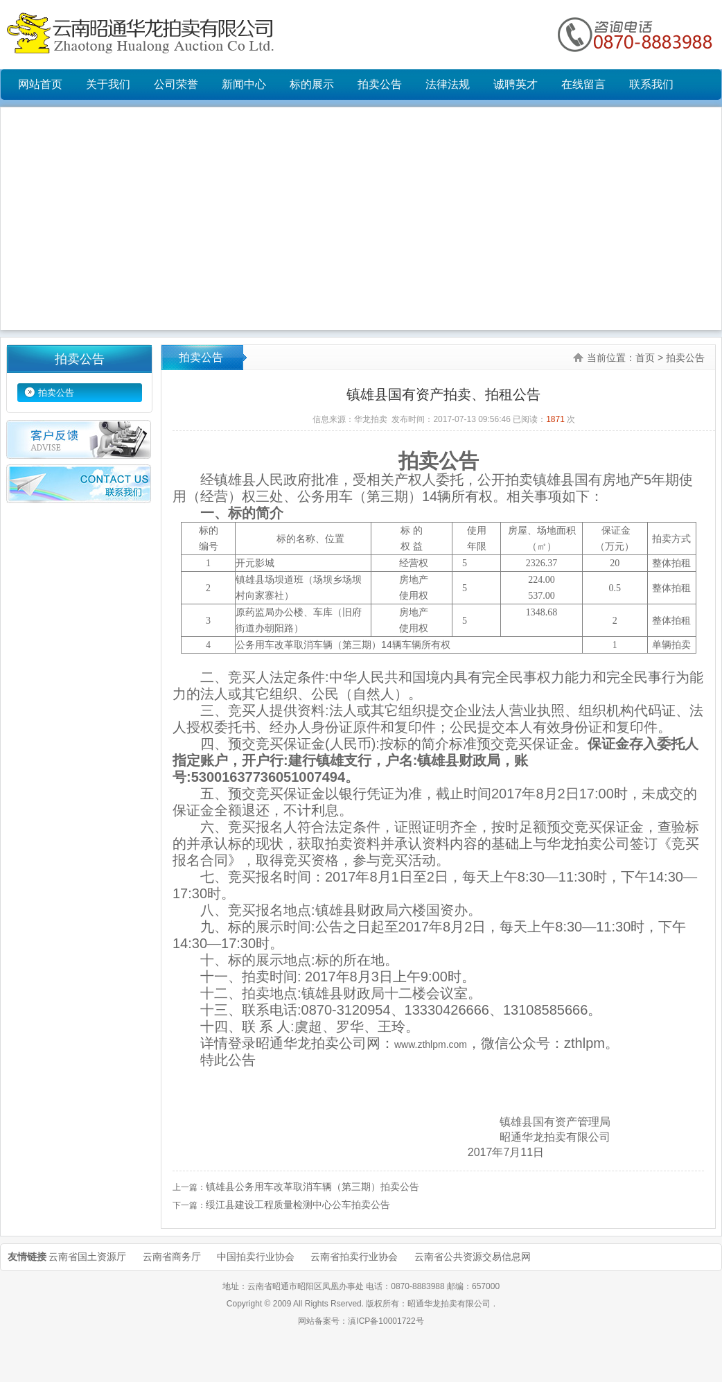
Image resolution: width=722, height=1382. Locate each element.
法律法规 (447, 84)
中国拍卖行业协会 (255, 1256)
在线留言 (583, 84)
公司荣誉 (176, 84)
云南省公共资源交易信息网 (472, 1256)
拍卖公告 (380, 84)
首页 (645, 357)
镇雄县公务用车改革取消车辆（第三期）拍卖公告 (312, 1186)
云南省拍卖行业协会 (354, 1256)
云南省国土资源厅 (87, 1256)
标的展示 (312, 84)
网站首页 (40, 84)
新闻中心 (244, 84)
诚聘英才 (515, 84)
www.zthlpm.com (430, 1044)
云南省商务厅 (172, 1256)
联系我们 (651, 84)
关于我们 (108, 84)
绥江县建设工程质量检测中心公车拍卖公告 (298, 1204)
